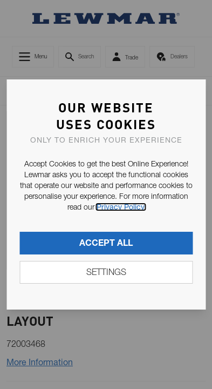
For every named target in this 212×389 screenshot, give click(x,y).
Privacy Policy (121, 207)
